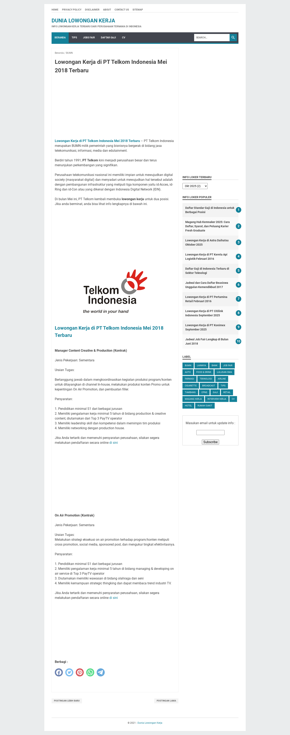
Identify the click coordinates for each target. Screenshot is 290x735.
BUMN (188, 365)
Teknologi (206, 378)
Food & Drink (203, 372)
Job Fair (227, 365)
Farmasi (189, 378)
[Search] (212, 37)
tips (223, 385)
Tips (74, 37)
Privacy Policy (71, 9)
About (107, 9)
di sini (113, 443)
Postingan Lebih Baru (67, 700)
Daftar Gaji (108, 37)
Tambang (190, 392)
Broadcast (208, 385)
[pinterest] (80, 672)
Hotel (188, 405)
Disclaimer (92, 9)
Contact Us (122, 9)
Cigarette (191, 385)
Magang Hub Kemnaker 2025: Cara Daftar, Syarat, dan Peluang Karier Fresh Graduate (207, 226)
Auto (188, 372)
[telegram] (101, 672)
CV (123, 37)
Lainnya (201, 365)
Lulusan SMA (224, 372)
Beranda (60, 37)
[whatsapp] (90, 672)
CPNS (204, 392)
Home (55, 9)
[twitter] (69, 672)
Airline (222, 378)
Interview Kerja (216, 399)
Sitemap (138, 9)
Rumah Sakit (205, 405)
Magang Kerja (193, 399)
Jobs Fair (89, 37)
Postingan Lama (166, 700)
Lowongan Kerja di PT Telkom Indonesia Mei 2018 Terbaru (97, 141)
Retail (227, 392)
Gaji (215, 392)
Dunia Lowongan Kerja (83, 21)
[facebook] (59, 672)
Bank (215, 365)
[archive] (195, 186)
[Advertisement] (115, 107)
